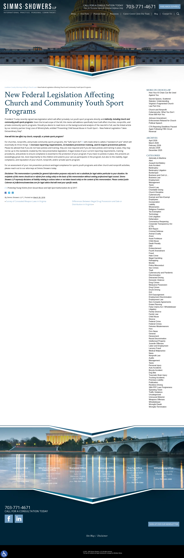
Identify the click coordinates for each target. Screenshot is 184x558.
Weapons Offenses (157, 400)
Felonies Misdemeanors (159, 326)
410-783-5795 (109, 510)
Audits (151, 358)
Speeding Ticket (155, 390)
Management (154, 182)
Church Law (32, 87)
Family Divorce (155, 312)
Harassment (154, 336)
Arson (151, 236)
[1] (82, 142)
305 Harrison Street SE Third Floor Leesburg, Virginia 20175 (20, 503)
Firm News (153, 331)
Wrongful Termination (158, 407)
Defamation (153, 219)
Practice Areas (99, 13)
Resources (114, 13)
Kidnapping (153, 260)
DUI (150, 292)
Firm (151, 329)
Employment (154, 180)
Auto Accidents (155, 368)
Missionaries (154, 207)
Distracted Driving (156, 278)
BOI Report (153, 229)
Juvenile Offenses (156, 343)
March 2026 (154, 143)
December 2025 (155, 150)
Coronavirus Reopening (159, 222)
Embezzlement (155, 248)
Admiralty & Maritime (157, 158)
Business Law (154, 178)
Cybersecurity (154, 195)
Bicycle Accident (155, 370)
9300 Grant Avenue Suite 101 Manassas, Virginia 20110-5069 (78, 503)
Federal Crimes (155, 324)
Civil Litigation (154, 217)
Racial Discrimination (157, 339)
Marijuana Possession (158, 285)
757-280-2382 (166, 507)
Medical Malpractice (157, 351)
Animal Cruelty (155, 234)
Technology (153, 214)
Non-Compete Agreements (160, 302)
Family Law (153, 314)
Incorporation (154, 202)
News (151, 353)
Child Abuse (154, 241)
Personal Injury (155, 365)
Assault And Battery (157, 163)
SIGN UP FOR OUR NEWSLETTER (163, 524)
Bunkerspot (153, 173)
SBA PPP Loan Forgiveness (160, 387)
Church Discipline (156, 192)
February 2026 (155, 145)
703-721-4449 (80, 510)
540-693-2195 (51, 512)
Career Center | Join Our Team (136, 13)
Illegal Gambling (155, 258)
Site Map (90, 535)
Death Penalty (155, 243)
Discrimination (155, 275)
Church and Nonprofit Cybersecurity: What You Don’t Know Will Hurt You (161, 112)
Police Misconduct (156, 265)
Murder (152, 263)
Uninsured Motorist (157, 397)
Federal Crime (155, 321)
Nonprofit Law (154, 356)
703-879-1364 (23, 510)
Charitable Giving (156, 190)
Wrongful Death (155, 404)
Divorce (152, 319)
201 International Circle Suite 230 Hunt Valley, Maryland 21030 (106, 503)
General (152, 334)
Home (73, 13)
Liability (152, 204)
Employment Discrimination (160, 297)
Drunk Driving (154, 290)
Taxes (151, 185)
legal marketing (101, 553)
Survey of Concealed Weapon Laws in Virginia (26, 201)
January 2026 (154, 148)
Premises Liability (156, 380)
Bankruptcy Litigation (157, 170)
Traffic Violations (156, 392)
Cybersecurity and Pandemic (161, 273)
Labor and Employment (158, 346)
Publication (153, 382)
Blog (156, 13)
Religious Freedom (157, 209)
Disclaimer (102, 535)
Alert (151, 161)
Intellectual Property (157, 341)
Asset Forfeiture (155, 239)
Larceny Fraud (155, 348)
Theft (151, 270)
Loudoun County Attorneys (14, 87)
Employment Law (156, 300)
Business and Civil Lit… (159, 175)
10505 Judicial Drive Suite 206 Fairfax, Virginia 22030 (135, 504)
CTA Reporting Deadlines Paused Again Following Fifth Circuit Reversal (163, 129)
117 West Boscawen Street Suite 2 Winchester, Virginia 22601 (49, 505)
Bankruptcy (153, 168)
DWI (150, 246)
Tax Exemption (155, 212)
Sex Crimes (154, 268)
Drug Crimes (154, 283)
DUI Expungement (156, 295)
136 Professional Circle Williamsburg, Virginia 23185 (163, 502)
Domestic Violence (156, 280)
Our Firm (85, 13)
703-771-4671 (141, 7)
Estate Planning (155, 304)
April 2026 (153, 141)
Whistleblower (155, 402)
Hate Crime (153, 256)
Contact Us (167, 13)
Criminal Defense (156, 231)
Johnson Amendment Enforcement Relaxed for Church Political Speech (162, 120)
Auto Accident (154, 165)
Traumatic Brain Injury (158, 375)
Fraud (151, 253)
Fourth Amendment (157, 251)
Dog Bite (152, 373)
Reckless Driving (156, 385)
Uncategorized (155, 395)
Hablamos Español (169, 6)
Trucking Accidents (157, 378)
